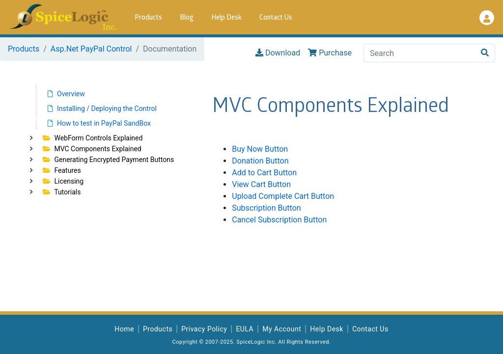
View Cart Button (261, 184)
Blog (187, 18)
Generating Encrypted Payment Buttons (108, 159)
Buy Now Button (260, 149)
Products (148, 18)
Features (62, 170)
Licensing (63, 181)
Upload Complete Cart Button (283, 196)
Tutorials (62, 192)
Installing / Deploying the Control (102, 108)
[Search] (419, 53)
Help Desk (226, 18)
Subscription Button (266, 208)
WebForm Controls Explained (92, 138)
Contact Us (275, 18)
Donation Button (260, 160)
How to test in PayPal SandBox (99, 123)
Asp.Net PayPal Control (91, 49)
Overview (66, 94)
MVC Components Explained (92, 149)
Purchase (330, 52)
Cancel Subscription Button (279, 219)
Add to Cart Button (264, 172)
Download (277, 52)
